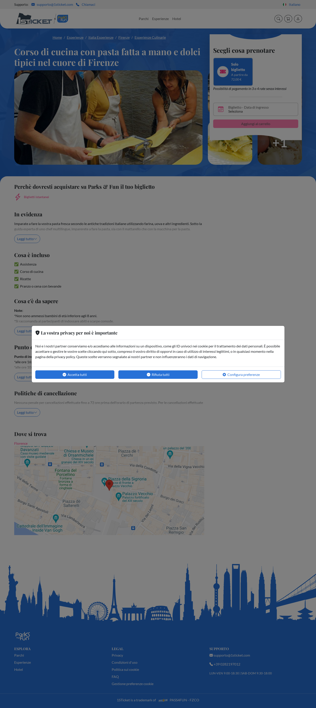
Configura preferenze (241, 374)
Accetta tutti (75, 374)
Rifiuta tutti (158, 374)
